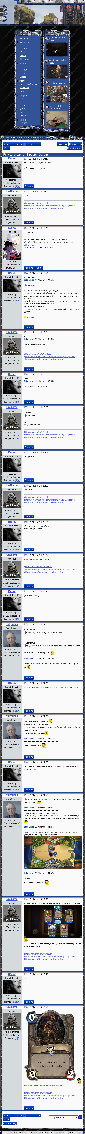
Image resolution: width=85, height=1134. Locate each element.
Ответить (62, 144)
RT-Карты (24, 59)
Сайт (39, 267)
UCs (21, 112)
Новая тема (75, 144)
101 (26, 158)
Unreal (23, 55)
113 (26, 624)
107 (26, 407)
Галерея (23, 95)
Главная (8, 137)
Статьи (22, 63)
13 (5, 148)
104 (26, 273)
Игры (25, 137)
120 (26, 1007)
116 (26, 762)
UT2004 (23, 48)
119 (26, 974)
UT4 (22, 98)
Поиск (23, 91)
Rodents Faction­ (57, 82)
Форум (22, 80)
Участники (24, 87)
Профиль (29, 186)
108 (26, 452)
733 (17, 222)
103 (26, 228)
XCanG (12, 228)
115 (26, 716)
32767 (17, 655)
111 (26, 555)
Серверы (23, 119)
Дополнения (25, 42)
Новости (23, 38)
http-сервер (30, 245)
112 (26, 591)
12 (39, 144)
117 (26, 795)
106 (26, 374)
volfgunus (12, 624)
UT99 (22, 52)
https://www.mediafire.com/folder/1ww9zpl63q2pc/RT (50, 205)
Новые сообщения (28, 84)
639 (17, 267)
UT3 (22, 45)
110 (26, 522)
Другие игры (36, 137)
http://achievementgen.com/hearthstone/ (44, 1085)
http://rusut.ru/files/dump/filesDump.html (44, 208)
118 (26, 899)
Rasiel (12, 158)
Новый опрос (74, 148)
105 (26, 332)
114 (26, 683)
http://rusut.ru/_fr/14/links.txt (38, 203)
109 (26, 485)
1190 (17, 186)
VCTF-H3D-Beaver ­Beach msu (59, 107)
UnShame (12, 191)
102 (26, 191)
